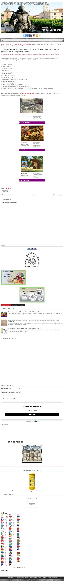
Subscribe (32, 414)
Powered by (32, 421)
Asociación (8, 44)
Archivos (22, 305)
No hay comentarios (54, 54)
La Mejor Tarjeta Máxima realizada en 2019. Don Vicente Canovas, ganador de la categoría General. (30, 50)
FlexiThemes (24, 580)
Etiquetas (14, 305)
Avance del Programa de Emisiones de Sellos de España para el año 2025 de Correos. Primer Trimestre (33, 320)
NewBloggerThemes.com (41, 580)
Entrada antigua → (58, 195)
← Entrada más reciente (7, 195)
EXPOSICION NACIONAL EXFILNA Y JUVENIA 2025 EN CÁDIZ (25, 328)
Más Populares (5, 305)
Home (2, 44)
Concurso (14, 44)
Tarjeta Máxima (27, 44)
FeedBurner (35, 507)
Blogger (55, 577)
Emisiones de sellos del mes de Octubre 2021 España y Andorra (25, 312)
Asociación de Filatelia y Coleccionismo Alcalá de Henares (31, 577)
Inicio (33, 195)
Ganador (20, 44)
